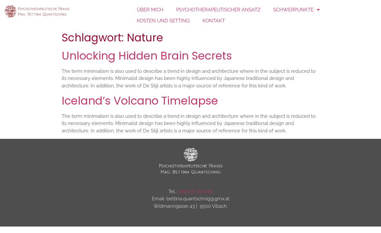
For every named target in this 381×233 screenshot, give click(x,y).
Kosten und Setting (163, 21)
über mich (150, 10)
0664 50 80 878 (195, 191)
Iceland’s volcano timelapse (140, 100)
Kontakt (214, 21)
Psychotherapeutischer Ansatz (218, 10)
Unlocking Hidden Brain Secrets (147, 55)
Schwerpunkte (296, 10)
